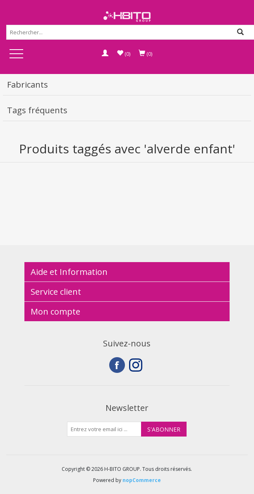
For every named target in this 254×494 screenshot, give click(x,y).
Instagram (137, 365)
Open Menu (16, 54)
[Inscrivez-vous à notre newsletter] (104, 429)
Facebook (117, 365)
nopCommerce (141, 480)
